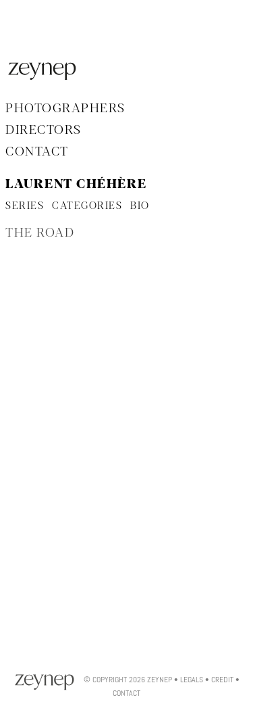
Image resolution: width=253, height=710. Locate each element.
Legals (191, 679)
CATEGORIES (87, 206)
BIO (140, 206)
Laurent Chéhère (76, 184)
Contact (37, 152)
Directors (43, 130)
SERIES (24, 206)
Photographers (65, 108)
